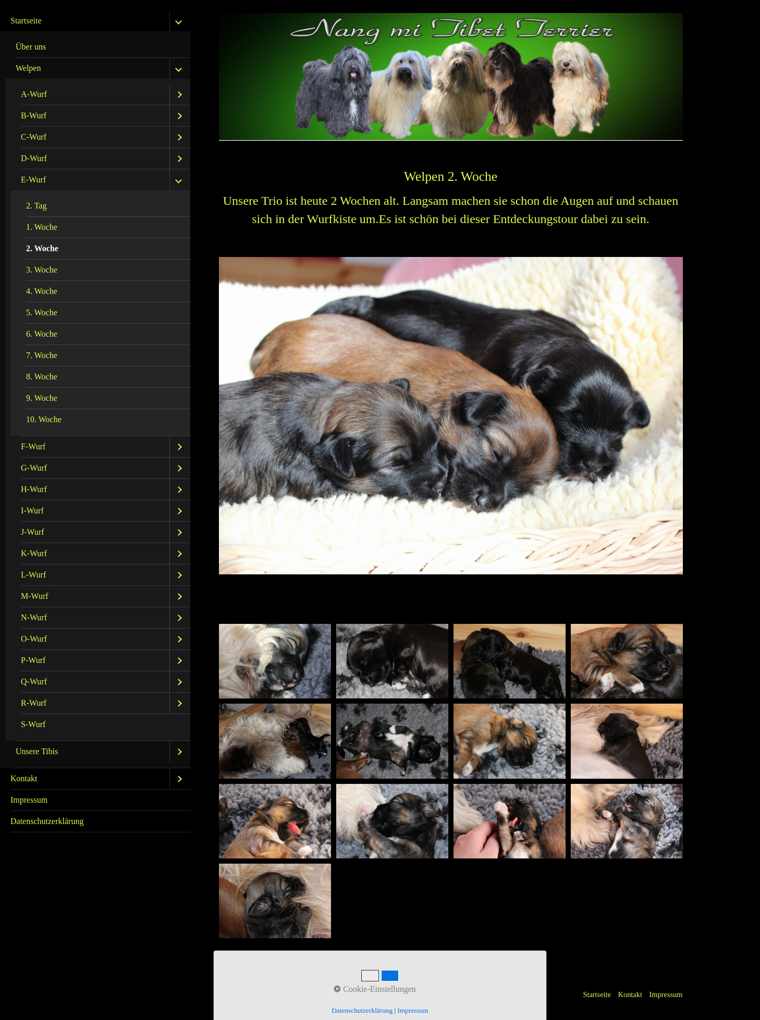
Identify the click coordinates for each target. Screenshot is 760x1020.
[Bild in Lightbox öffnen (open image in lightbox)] (275, 661)
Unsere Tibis (37, 751)
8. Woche (41, 376)
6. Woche (41, 333)
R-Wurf (33, 702)
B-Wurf (33, 115)
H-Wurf (34, 489)
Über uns (31, 46)
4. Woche (41, 291)
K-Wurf (34, 553)
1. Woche (41, 227)
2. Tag (36, 205)
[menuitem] (95, 389)
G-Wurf (34, 467)
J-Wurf (32, 531)
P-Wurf (33, 660)
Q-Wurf (34, 681)
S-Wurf (33, 724)
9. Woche (41, 398)
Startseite (26, 20)
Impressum (28, 799)
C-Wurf (33, 136)
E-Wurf (33, 179)
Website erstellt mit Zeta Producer (327, 994)
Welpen (28, 68)
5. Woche (41, 312)
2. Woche (42, 248)
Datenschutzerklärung (46, 821)
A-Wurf (34, 94)
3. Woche (41, 269)
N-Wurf (34, 617)
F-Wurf (33, 446)
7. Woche (41, 355)
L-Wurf (33, 574)
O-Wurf (34, 638)
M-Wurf (34, 596)
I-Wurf (32, 510)
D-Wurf (34, 158)
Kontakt (24, 778)
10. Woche (44, 419)
